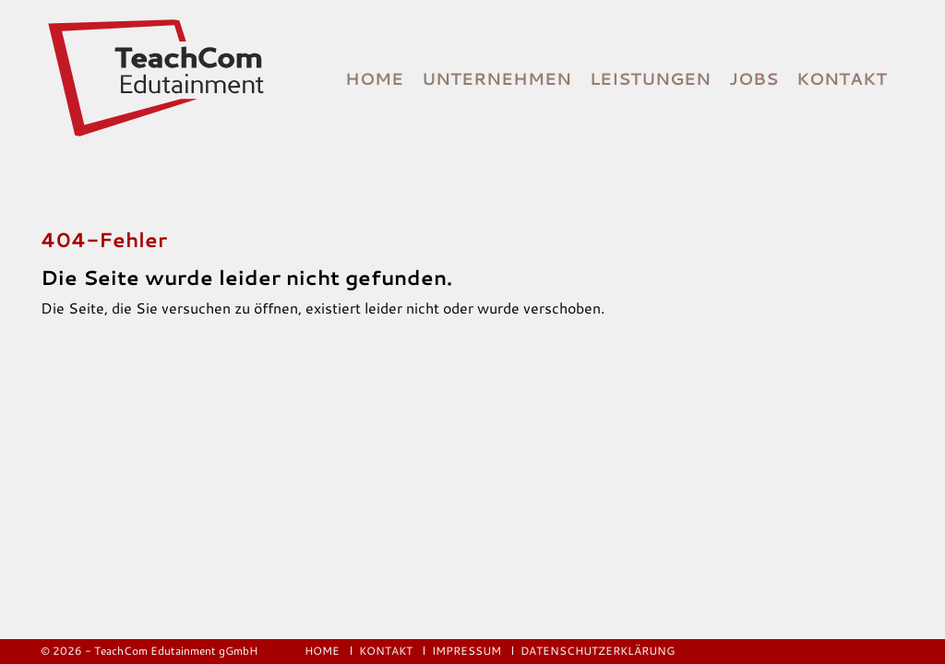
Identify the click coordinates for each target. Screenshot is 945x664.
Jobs (753, 78)
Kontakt (841, 78)
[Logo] (158, 78)
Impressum (468, 650)
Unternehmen (496, 78)
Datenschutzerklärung (597, 650)
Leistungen (650, 78)
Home (374, 78)
